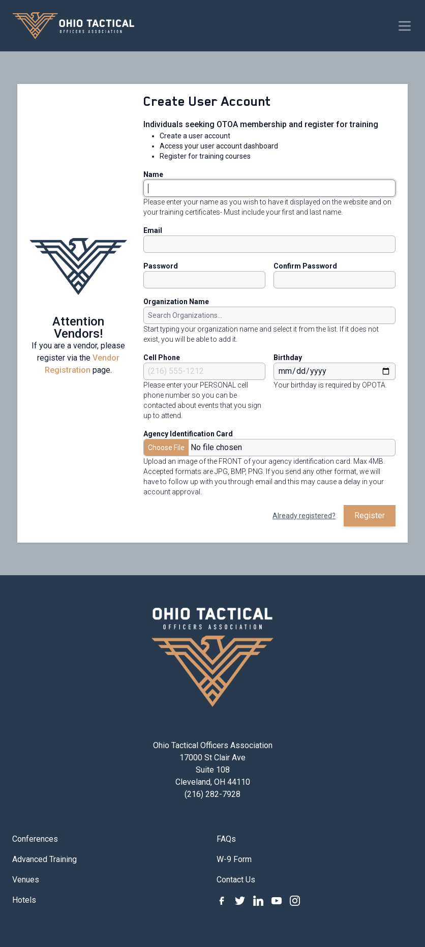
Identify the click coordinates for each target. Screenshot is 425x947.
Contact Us (236, 879)
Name (153, 174)
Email (152, 230)
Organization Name (176, 302)
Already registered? (304, 516)
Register (369, 515)
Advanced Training (44, 859)
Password (160, 266)
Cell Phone (161, 357)
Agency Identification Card (188, 434)
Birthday (288, 357)
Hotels (24, 900)
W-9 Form (234, 859)
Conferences (35, 839)
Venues (25, 879)
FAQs (226, 839)
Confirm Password (305, 266)
